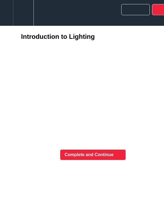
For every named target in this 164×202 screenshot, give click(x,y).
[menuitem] (23, 13)
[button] (6, 13)
